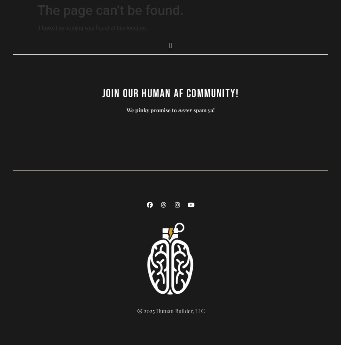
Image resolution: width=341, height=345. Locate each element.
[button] (170, 45)
